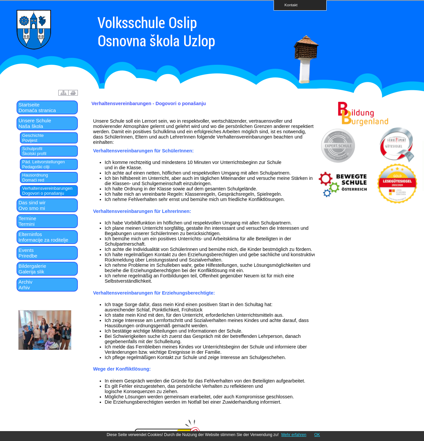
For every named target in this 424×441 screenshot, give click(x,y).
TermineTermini (27, 221)
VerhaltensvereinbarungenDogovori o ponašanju (47, 191)
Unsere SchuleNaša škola (35, 123)
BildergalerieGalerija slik (32, 268)
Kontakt (288, 5)
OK (317, 434)
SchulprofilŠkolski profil (34, 151)
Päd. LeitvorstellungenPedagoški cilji (43, 164)
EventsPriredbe (28, 253)
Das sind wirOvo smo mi (32, 205)
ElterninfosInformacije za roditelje (43, 237)
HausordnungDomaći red (35, 177)
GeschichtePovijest (33, 138)
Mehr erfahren (293, 434)
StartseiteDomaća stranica (37, 107)
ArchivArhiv (25, 284)
